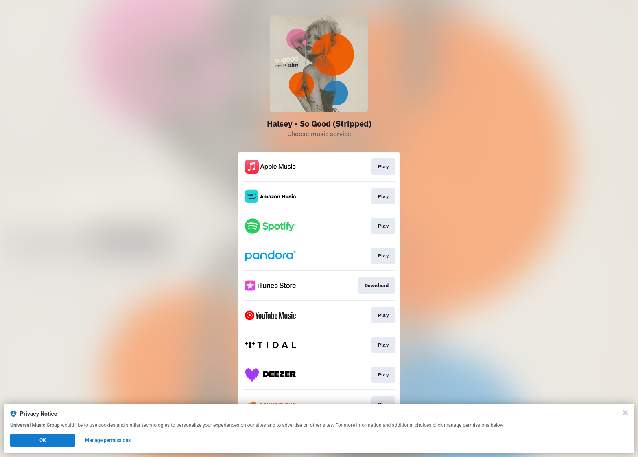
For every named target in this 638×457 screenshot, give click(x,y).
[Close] (625, 412)
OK (42, 440)
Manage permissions (108, 440)
